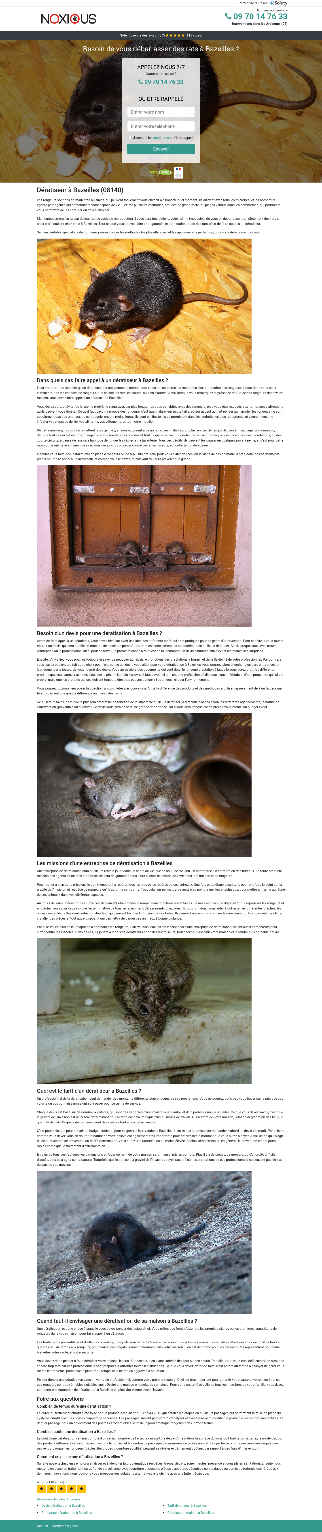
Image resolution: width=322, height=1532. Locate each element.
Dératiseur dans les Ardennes (58, 1499)
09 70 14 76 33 (256, 16)
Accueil (42, 1526)
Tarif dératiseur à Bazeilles (187, 1506)
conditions (161, 138)
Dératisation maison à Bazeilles (190, 1513)
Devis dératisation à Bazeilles (63, 1506)
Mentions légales (65, 1526)
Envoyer (161, 149)
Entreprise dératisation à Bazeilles (67, 1513)
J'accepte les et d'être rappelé (163, 138)
